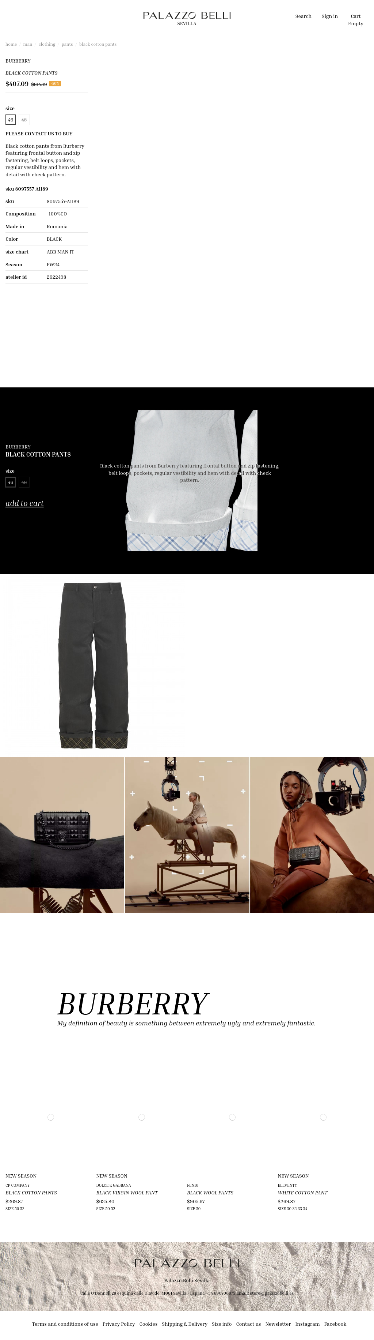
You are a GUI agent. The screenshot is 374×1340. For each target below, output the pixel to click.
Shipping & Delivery (184, 1324)
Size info (222, 1324)
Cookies (149, 1324)
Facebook (335, 1324)
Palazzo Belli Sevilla (187, 1280)
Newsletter (278, 1324)
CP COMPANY (17, 1185)
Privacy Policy (119, 1324)
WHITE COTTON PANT (303, 1192)
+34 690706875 (220, 1293)
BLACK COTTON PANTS (31, 1192)
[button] (120, 18)
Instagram (307, 1324)
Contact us (248, 1324)
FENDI (192, 1185)
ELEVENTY (287, 1185)
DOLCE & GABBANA (113, 1185)
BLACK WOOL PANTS (210, 1192)
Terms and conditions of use (65, 1324)
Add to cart (24, 503)
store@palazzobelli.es (272, 1293)
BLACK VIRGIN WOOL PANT (127, 1192)
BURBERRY (18, 60)
